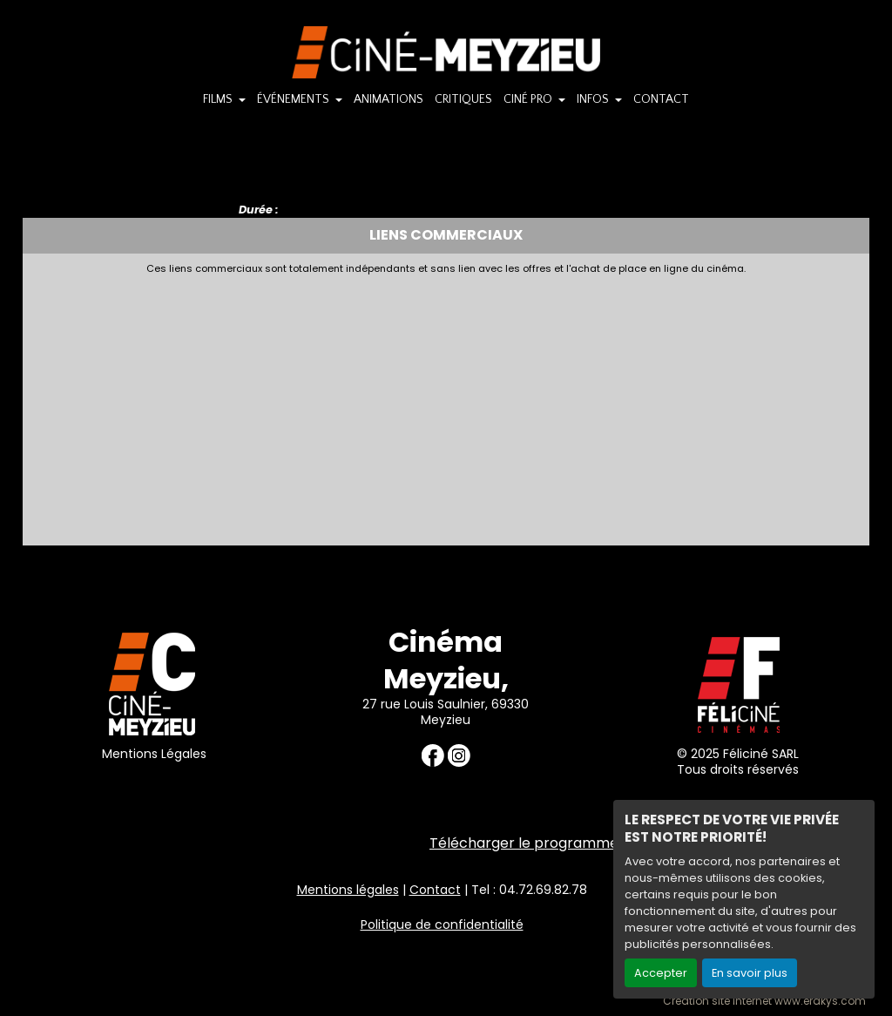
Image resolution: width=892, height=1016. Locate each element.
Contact (435, 889)
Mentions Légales (154, 753)
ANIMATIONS (388, 99)
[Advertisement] (446, 405)
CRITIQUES (463, 99)
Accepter (660, 972)
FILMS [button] (219, 99)
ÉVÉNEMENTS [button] (294, 99)
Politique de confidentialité (442, 924)
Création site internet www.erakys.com (764, 1001)
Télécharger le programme (523, 843)
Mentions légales (348, 889)
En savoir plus (749, 972)
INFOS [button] (594, 99)
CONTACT (661, 99)
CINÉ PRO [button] (529, 99)
